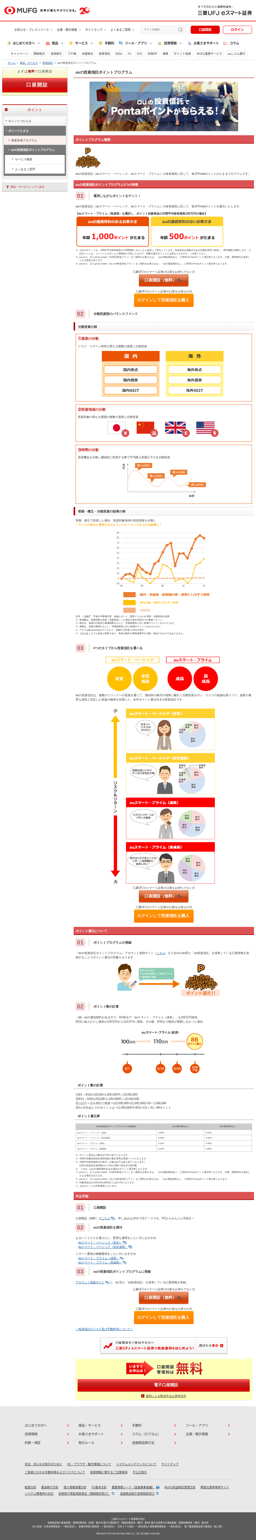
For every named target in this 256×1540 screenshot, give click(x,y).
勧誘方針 (30, 1487)
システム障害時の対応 (39, 1493)
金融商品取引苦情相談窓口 (137, 1493)
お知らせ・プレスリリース (31, 29)
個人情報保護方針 (75, 1487)
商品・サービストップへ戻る (27, 186)
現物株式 (39, 53)
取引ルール (86, 1442)
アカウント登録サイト (92, 1282)
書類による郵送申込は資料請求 (166, 1396)
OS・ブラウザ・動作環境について (89, 1464)
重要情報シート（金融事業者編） (133, 1487)
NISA (119, 53)
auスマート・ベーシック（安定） (102, 1242)
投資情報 (31, 1434)
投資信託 (104, 53)
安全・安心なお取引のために (43, 1464)
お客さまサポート (203, 43)
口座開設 (205, 29)
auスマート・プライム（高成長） (102, 1262)
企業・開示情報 (67, 29)
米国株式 (87, 53)
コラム (231, 43)
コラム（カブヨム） (146, 1434)
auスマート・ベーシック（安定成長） (105, 1246)
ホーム (12, 62)
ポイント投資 (182, 53)
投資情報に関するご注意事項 (108, 1472)
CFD (139, 53)
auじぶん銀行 (236, 53)
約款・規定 (33, 1442)
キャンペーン (19, 53)
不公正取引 (140, 1472)
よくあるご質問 (120, 29)
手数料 (106, 43)
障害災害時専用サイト (214, 1487)
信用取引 (56, 53)
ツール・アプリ (197, 1425)
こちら (160, 953)
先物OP (152, 53)
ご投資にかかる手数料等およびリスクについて (55, 1472)
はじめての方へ (36, 1425)
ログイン (237, 29)
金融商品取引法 (143, 1442)
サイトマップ (93, 29)
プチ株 (72, 53)
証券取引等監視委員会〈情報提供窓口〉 (84, 1493)
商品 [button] (51, 43)
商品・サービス (29, 62)
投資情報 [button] (167, 43)
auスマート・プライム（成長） (101, 1258)
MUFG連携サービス (209, 53)
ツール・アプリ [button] (132, 43)
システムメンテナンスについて (136, 1464)
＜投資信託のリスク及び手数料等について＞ (104, 1329)
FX (129, 53)
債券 (165, 53)
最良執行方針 (49, 1487)
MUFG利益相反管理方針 (180, 1487)
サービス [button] (78, 43)
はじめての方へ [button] (20, 43)
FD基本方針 (99, 1487)
